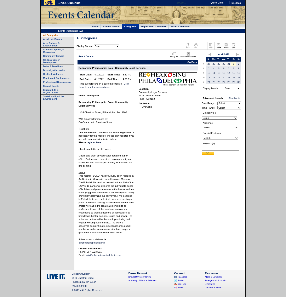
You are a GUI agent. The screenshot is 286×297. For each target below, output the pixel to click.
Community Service (53, 56)
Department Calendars (154, 26)
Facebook (182, 277)
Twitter (181, 280)
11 (213, 73)
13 (223, 73)
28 (213, 64)
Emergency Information (216, 280)
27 (208, 64)
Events (61, 31)
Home (95, 26)
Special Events (51, 86)
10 (208, 73)
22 (233, 77)
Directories (210, 284)
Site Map (236, 3)
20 (223, 77)
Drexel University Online (139, 277)
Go (204, 3)
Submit (208, 153)
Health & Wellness (53, 74)
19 (218, 77)
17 (208, 77)
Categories (130, 26)
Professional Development (57, 82)
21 (228, 77)
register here (94, 142)
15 (233, 73)
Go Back (192, 62)
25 (213, 82)
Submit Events (111, 26)
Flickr (180, 287)
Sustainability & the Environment (53, 97)
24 (208, 82)
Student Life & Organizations (50, 91)
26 (218, 82)
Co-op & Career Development (51, 61)
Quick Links (217, 2)
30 (223, 64)
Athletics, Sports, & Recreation (53, 50)
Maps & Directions (213, 277)
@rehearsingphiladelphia (92, 242)
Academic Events (52, 39)
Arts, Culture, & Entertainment (51, 44)
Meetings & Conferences (56, 78)
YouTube (182, 284)
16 (239, 73)
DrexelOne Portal (213, 287)
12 (218, 73)
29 (218, 64)
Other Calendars (180, 26)
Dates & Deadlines (53, 66)
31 (228, 64)
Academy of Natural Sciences (142, 280)
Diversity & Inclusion (54, 70)
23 (239, 77)
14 (228, 73)
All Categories (50, 35)
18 (213, 77)
